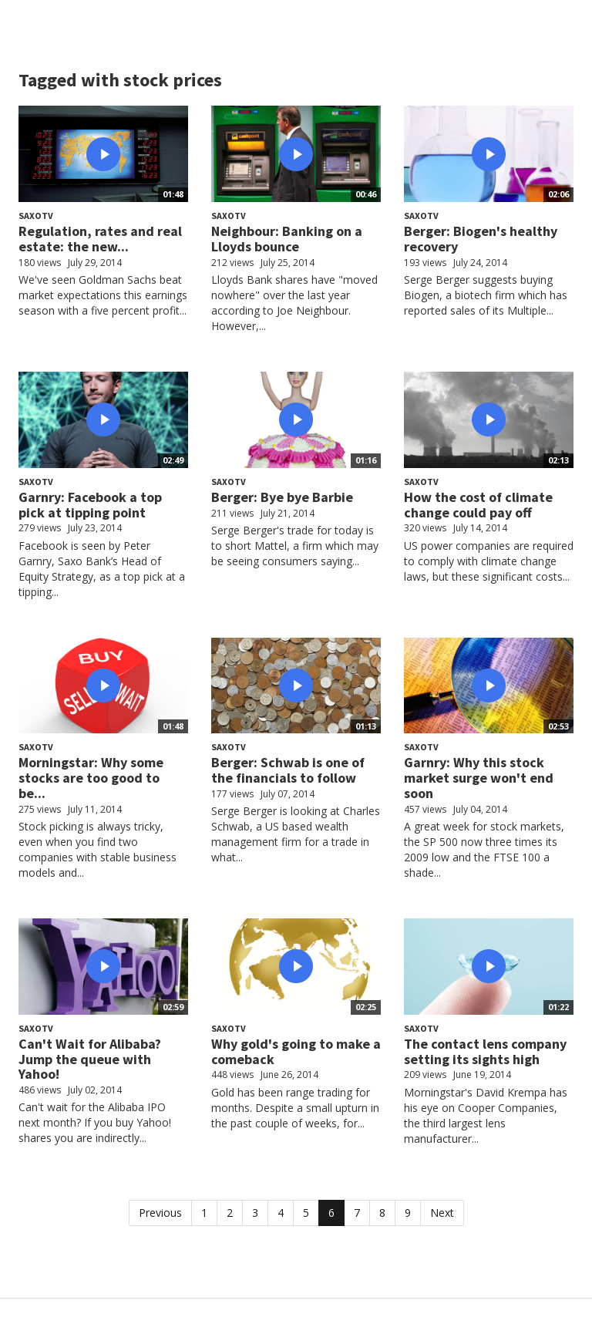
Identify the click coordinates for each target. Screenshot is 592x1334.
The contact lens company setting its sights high (485, 1051)
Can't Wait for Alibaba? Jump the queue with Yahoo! (89, 1059)
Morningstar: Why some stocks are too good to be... (90, 777)
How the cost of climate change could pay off (478, 504)
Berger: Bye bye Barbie (282, 497)
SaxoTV (35, 215)
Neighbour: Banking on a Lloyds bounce (286, 238)
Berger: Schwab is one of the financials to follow (288, 770)
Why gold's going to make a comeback (296, 1051)
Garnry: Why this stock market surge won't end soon (478, 777)
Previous (160, 1212)
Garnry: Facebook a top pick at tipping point (90, 504)
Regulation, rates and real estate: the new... (100, 238)
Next (442, 1212)
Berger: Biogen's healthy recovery (480, 238)
